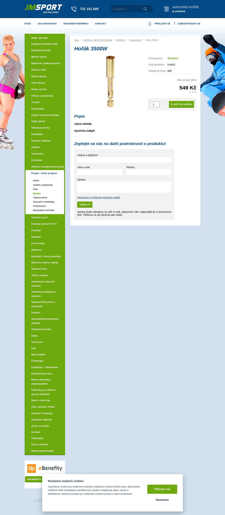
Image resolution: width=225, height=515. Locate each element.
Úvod (76, 40)
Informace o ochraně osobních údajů (98, 197)
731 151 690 (89, 9)
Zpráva (81, 179)
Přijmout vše (162, 489)
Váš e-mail (83, 167)
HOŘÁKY (120, 40)
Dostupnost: (156, 58)
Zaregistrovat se (189, 23)
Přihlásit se (162, 23)
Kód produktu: (157, 64)
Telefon (130, 167)
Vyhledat (145, 8)
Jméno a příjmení (87, 155)
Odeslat (84, 204)
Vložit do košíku (181, 104)
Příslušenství (135, 40)
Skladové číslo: (157, 70)
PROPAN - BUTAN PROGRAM (97, 40)
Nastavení (162, 499)
